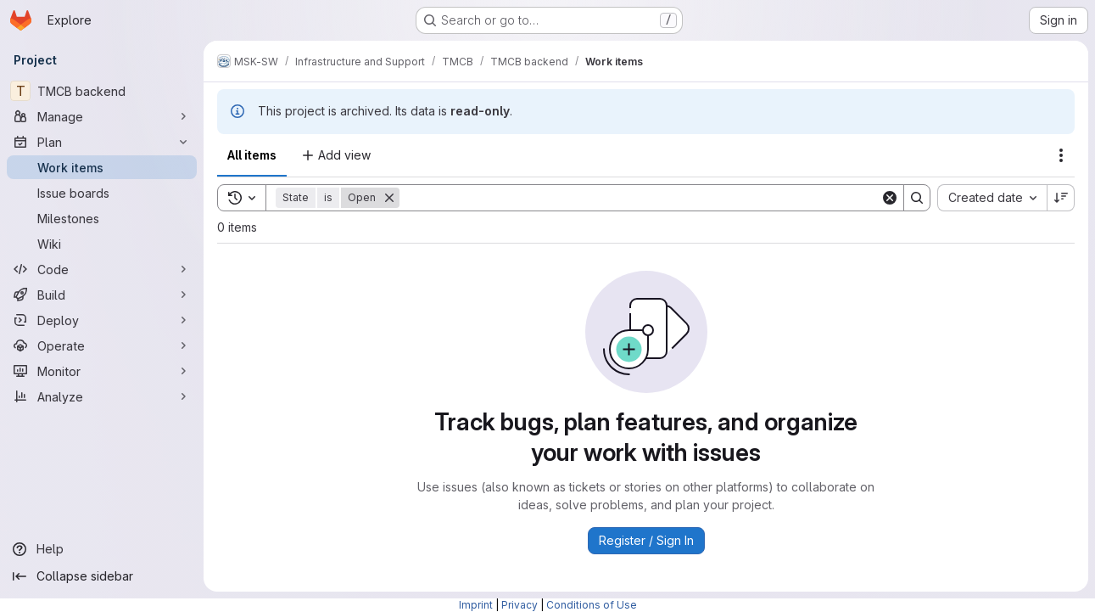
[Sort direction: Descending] (1061, 197)
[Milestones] (102, 218)
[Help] (102, 549)
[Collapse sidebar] (102, 576)
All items (252, 155)
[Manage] (102, 116)
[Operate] (102, 345)
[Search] (640, 198)
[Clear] (890, 198)
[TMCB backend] (102, 91)
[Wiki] (102, 243)
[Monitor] (102, 371)
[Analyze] (102, 396)
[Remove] (389, 198)
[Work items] (102, 167)
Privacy (519, 604)
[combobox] (992, 197)
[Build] (102, 294)
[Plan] (102, 142)
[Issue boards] (102, 193)
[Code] (102, 269)
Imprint (476, 604)
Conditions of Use (591, 604)
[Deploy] (102, 320)
